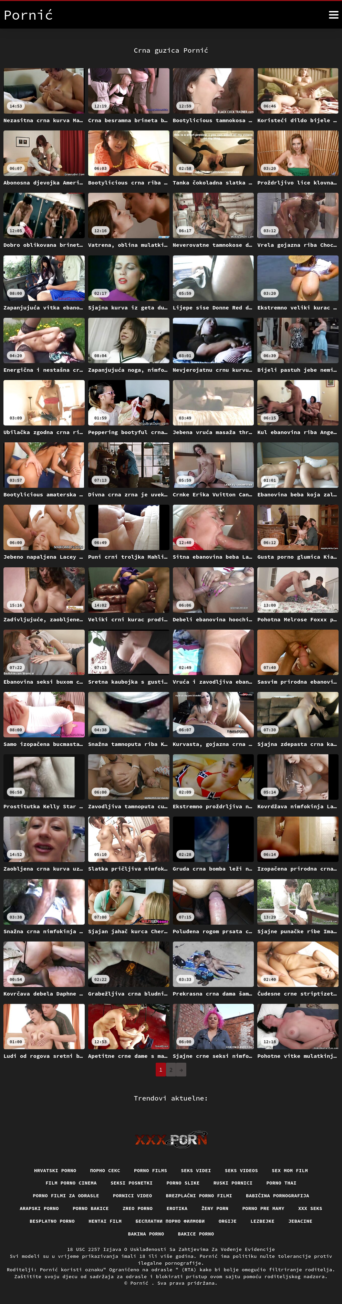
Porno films (150, 1170)
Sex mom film (290, 1170)
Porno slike (182, 1183)
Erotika (176, 1208)
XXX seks (310, 1208)
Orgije (228, 1221)
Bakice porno (196, 1234)
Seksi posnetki (132, 1183)
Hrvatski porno (55, 1170)
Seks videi (196, 1170)
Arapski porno (39, 1208)
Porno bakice (91, 1208)
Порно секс (105, 1170)
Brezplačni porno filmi (199, 1195)
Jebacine (300, 1221)
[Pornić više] (334, 15)
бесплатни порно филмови (170, 1221)
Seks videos (241, 1170)
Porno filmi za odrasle (66, 1195)
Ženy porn (215, 1208)
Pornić (140, 1283)
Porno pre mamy (263, 1208)
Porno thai (281, 1183)
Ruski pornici (233, 1183)
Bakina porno (146, 1234)
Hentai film (105, 1221)
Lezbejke (262, 1221)
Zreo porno (138, 1208)
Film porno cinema (71, 1183)
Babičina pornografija (277, 1195)
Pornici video (132, 1195)
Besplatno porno (52, 1221)
